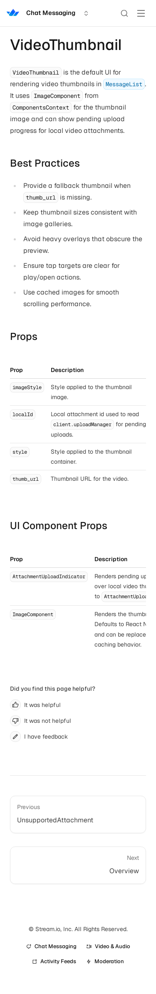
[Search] (124, 13)
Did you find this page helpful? (52, 688)
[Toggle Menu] (141, 13)
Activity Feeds (54, 961)
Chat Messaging (51, 946)
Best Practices (45, 163)
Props (23, 336)
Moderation (105, 961)
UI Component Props (58, 525)
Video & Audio (108, 946)
